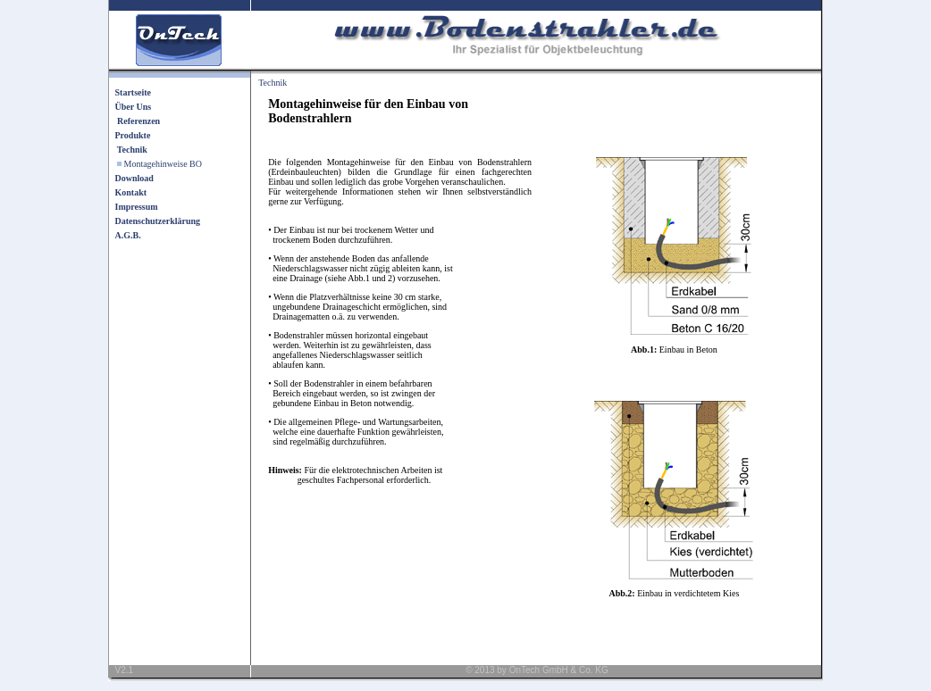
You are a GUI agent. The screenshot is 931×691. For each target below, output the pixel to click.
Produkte (133, 135)
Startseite (133, 92)
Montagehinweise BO (163, 164)
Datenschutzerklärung (158, 221)
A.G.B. (128, 235)
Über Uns (133, 107)
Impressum (136, 207)
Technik (272, 82)
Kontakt (131, 192)
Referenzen (138, 121)
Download (134, 178)
